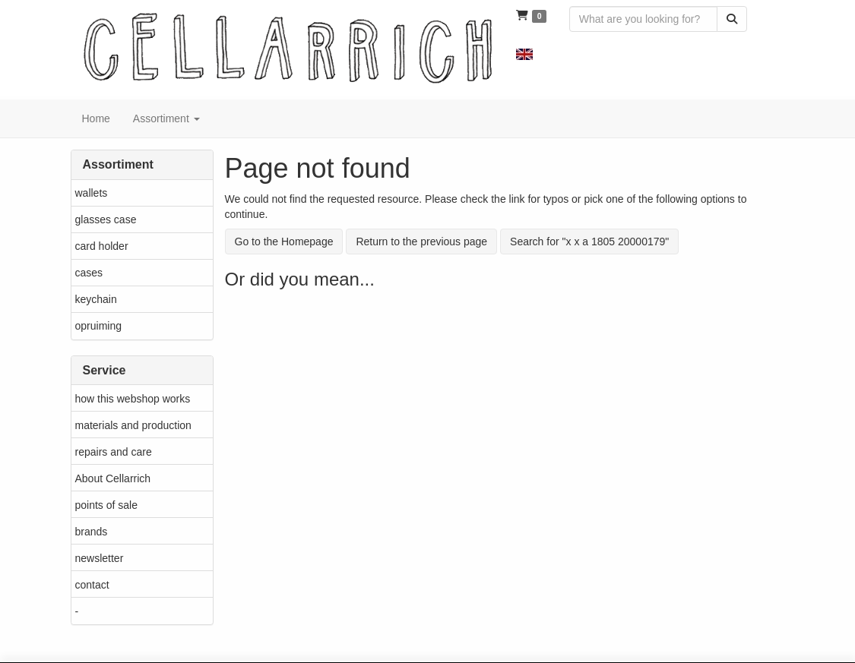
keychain (96, 299)
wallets (91, 193)
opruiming (98, 326)
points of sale (106, 505)
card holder (101, 246)
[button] (524, 53)
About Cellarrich (113, 478)
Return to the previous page (421, 241)
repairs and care (113, 452)
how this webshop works (133, 399)
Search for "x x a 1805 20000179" (589, 241)
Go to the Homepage (284, 241)
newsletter (99, 558)
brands (91, 532)
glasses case (106, 219)
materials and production (133, 425)
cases (89, 273)
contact (92, 585)
